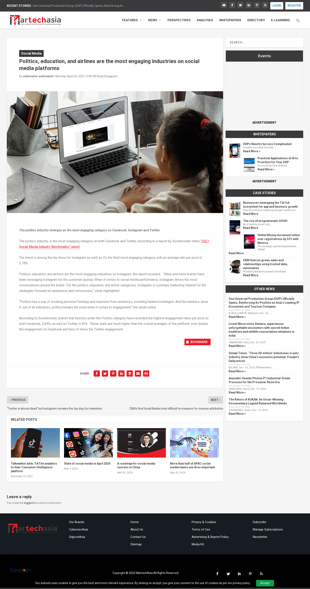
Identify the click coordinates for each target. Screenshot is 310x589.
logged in (30, 504)
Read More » (251, 151)
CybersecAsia (78, 531)
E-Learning (280, 21)
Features (130, 21)
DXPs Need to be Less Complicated (267, 144)
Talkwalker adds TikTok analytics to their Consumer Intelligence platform (34, 468)
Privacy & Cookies (204, 523)
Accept (265, 583)
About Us (137, 531)
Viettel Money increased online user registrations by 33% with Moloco (279, 239)
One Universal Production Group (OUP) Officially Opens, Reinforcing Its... (79, 5)
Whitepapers (230, 21)
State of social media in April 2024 (87, 464)
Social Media (31, 54)
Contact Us (138, 538)
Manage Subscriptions (268, 531)
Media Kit (198, 545)
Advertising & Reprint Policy (210, 538)
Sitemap (136, 545)
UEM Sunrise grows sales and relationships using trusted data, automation (265, 264)
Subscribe (259, 523)
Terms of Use (201, 531)
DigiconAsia (77, 538)
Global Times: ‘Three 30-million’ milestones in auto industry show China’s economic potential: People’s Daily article (264, 357)
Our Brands (76, 523)
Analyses (205, 21)
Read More (250, 214)
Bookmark (195, 343)
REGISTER (294, 5)
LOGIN (277, 5)
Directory (256, 21)
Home (135, 523)
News (152, 21)
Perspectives (179, 21)
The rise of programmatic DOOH (265, 221)
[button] (298, 24)
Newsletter (260, 538)
